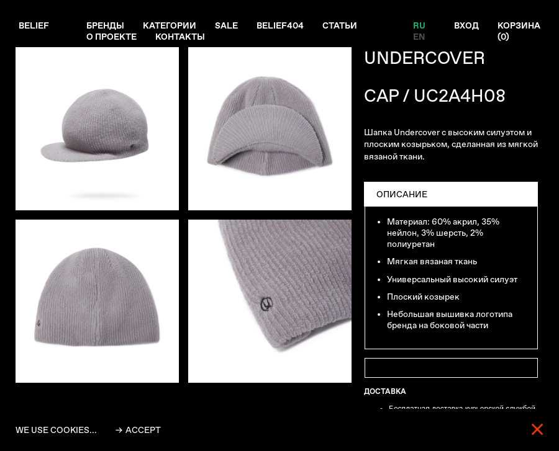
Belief (34, 25)
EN (419, 37)
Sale (226, 25)
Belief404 (280, 25)
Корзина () (519, 31)
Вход (466, 25)
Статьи (339, 25)
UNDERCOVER (424, 58)
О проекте (111, 37)
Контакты (180, 37)
